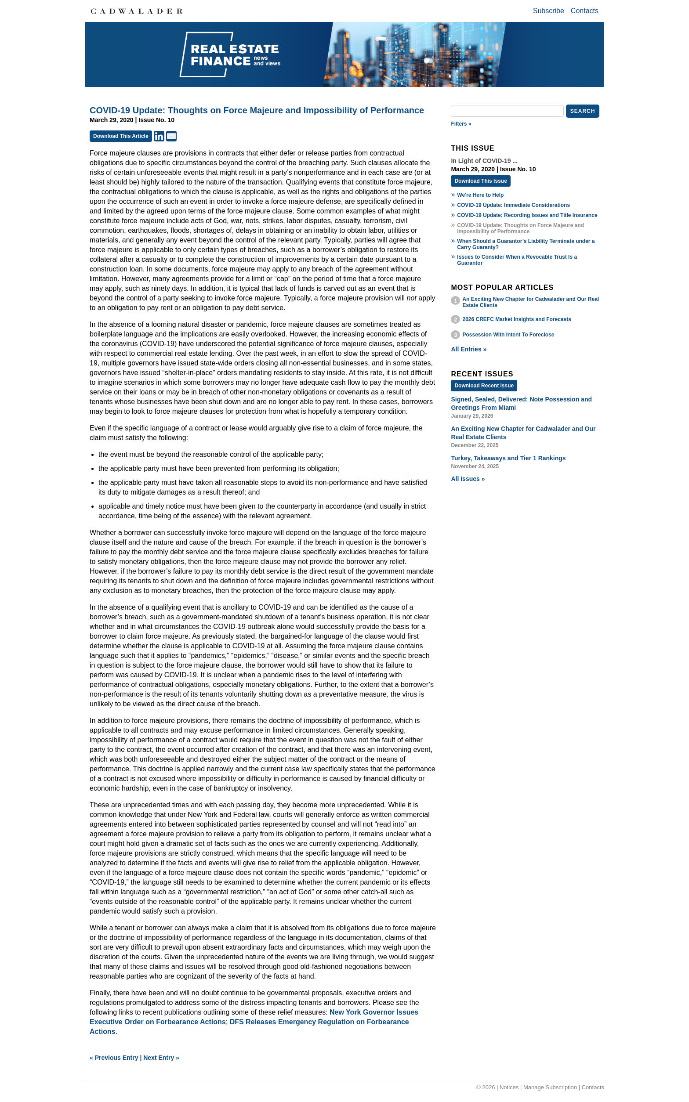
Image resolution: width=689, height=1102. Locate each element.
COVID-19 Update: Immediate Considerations (513, 205)
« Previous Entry (114, 1057)
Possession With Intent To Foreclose (508, 335)
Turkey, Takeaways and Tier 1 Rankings (508, 458)
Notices (509, 1087)
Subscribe (548, 10)
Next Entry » (161, 1057)
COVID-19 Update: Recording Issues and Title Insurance (527, 215)
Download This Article (121, 136)
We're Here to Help (480, 195)
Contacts (584, 10)
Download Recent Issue (484, 386)
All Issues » (468, 478)
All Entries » (468, 349)
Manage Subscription (550, 1087)
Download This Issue (480, 181)
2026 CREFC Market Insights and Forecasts (516, 319)
